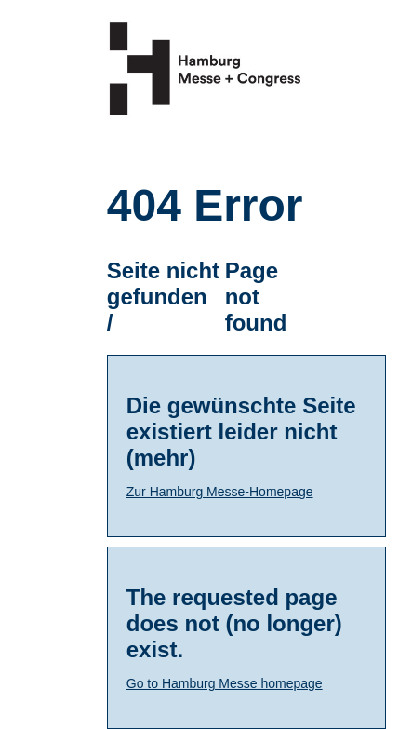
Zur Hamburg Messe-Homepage (219, 491)
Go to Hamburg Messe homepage (224, 683)
